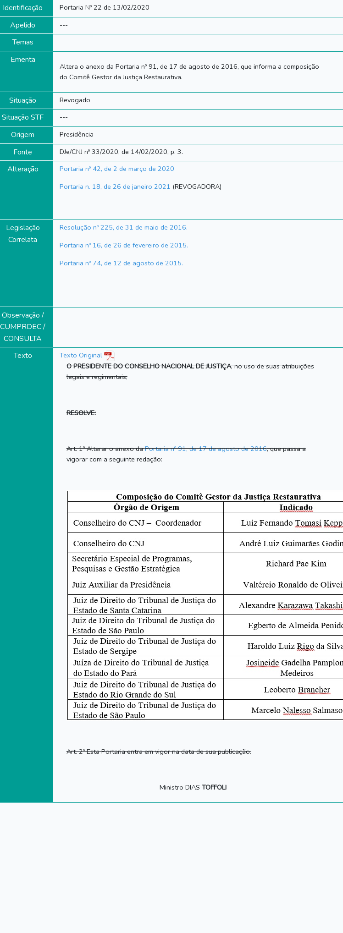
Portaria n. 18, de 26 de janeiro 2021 (115, 186)
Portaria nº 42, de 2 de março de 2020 (117, 168)
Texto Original (81, 355)
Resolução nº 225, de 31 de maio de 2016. (124, 227)
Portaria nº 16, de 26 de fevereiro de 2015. (124, 245)
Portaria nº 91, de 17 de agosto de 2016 (206, 448)
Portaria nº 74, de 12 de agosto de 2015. (121, 263)
